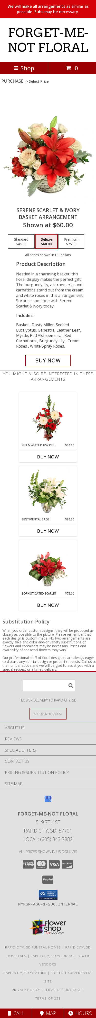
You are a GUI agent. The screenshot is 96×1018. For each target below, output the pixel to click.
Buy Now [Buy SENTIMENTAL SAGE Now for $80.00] (48, 531)
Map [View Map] (48, 1013)
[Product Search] (49, 685)
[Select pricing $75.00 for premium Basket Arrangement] (71, 242)
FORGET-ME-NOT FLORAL (48, 40)
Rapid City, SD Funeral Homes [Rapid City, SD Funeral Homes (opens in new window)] (33, 947)
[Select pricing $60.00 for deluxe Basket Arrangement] (46, 242)
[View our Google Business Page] (48, 801)
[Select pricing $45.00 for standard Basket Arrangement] (21, 242)
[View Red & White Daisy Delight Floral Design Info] (48, 417)
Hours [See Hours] (80, 1013)
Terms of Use (48, 998)
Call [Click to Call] (16, 1013)
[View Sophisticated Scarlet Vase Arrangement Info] (48, 565)
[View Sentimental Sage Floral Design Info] (48, 491)
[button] (48, 895)
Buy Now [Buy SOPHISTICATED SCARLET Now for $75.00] (48, 605)
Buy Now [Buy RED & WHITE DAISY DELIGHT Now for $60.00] (48, 457)
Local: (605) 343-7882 (48, 839)
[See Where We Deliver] (48, 713)
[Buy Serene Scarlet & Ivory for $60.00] (48, 360)
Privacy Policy (26, 990)
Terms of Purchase (62, 990)
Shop (24, 68)
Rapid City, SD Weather (25, 973)
